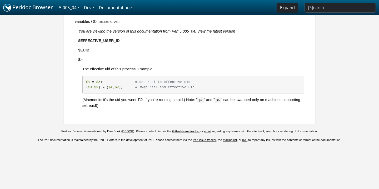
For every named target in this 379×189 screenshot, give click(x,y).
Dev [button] (88, 7)
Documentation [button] (114, 7)
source (104, 21)
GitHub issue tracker (186, 131)
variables (82, 21)
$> (95, 21)
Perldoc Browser (28, 8)
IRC (244, 139)
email (207, 131)
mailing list (230, 139)
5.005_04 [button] (68, 7)
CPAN (114, 21)
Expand (287, 7)
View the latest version (216, 31)
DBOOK (127, 131)
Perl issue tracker (204, 139)
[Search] (340, 8)
